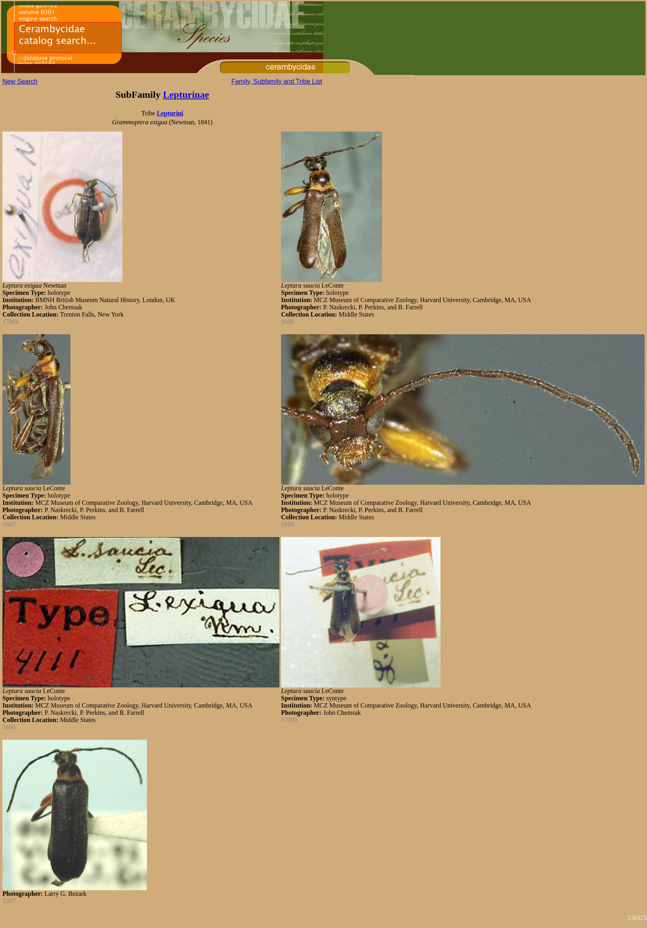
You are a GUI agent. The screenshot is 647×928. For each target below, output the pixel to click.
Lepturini (170, 113)
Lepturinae (186, 94)
